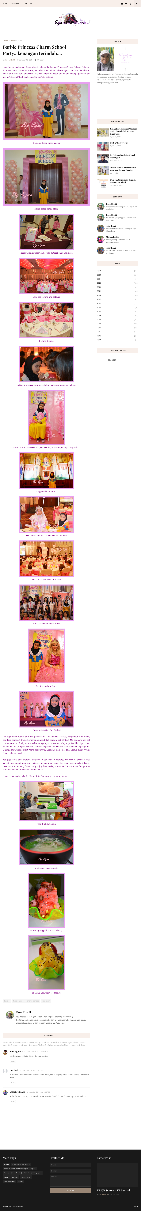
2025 (117, 275)
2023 (117, 283)
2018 (117, 303)
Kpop (6, 1177)
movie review (9, 1181)
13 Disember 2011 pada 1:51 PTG (31, 1070)
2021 (117, 291)
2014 (117, 319)
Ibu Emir (14, 1070)
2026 (117, 271)
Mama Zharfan (112, 237)
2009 (117, 340)
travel (20, 1181)
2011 (117, 332)
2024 (117, 279)
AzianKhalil (111, 226)
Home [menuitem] (5, 4)
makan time (26, 1177)
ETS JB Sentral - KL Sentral (113, 1190)
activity (15, 1177)
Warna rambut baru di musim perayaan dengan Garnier (123, 168)
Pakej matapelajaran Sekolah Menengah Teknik (123, 181)
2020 (117, 295)
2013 (117, 323)
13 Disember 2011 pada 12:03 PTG (36, 1052)
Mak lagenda (16, 1051)
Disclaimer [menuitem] (29, 4)
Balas (13, 1061)
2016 (117, 311)
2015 (117, 315)
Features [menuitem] (15, 4)
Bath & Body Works (119, 142)
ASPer (6, 1164)
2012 (117, 328)
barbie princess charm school (26, 1001)
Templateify (18, 1207)
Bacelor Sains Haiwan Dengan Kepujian (19, 1169)
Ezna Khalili (23, 1012)
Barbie (19, 40)
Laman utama (9, 40)
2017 (117, 307)
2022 (117, 287)
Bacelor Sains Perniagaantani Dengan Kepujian (22, 1173)
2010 (117, 336)
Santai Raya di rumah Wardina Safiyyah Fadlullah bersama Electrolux (123, 131)
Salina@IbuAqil (17, 1091)
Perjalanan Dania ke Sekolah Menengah (122, 156)
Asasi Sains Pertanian (20, 1164)
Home (136, 1207)
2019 (117, 299)
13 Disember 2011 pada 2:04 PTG (38, 1092)
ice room (46, 1001)
